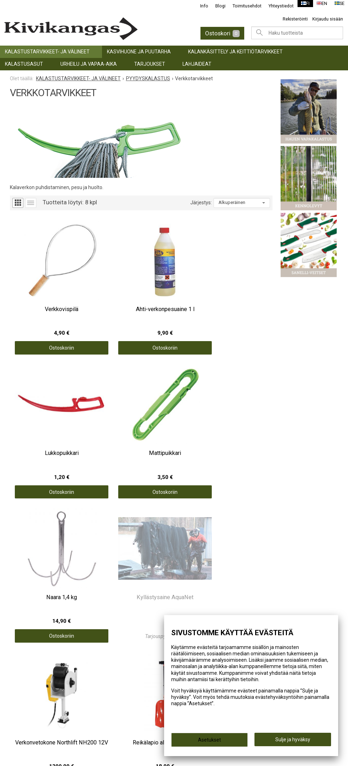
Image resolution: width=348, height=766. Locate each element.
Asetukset (209, 742)
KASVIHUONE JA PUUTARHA (139, 51)
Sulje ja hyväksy (292, 741)
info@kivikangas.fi (36, 686)
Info (200, 5)
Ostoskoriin (42, 315)
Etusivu (189, 543)
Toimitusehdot (242, 5)
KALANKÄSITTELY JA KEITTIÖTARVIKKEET (235, 51)
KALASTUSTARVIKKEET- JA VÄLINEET (47, 51)
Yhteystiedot (276, 5)
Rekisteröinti (295, 19)
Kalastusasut (24, 64)
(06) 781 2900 (30, 696)
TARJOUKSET (149, 64)
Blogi (216, 5)
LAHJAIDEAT (196, 64)
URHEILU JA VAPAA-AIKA (88, 64)
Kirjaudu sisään (327, 19)
